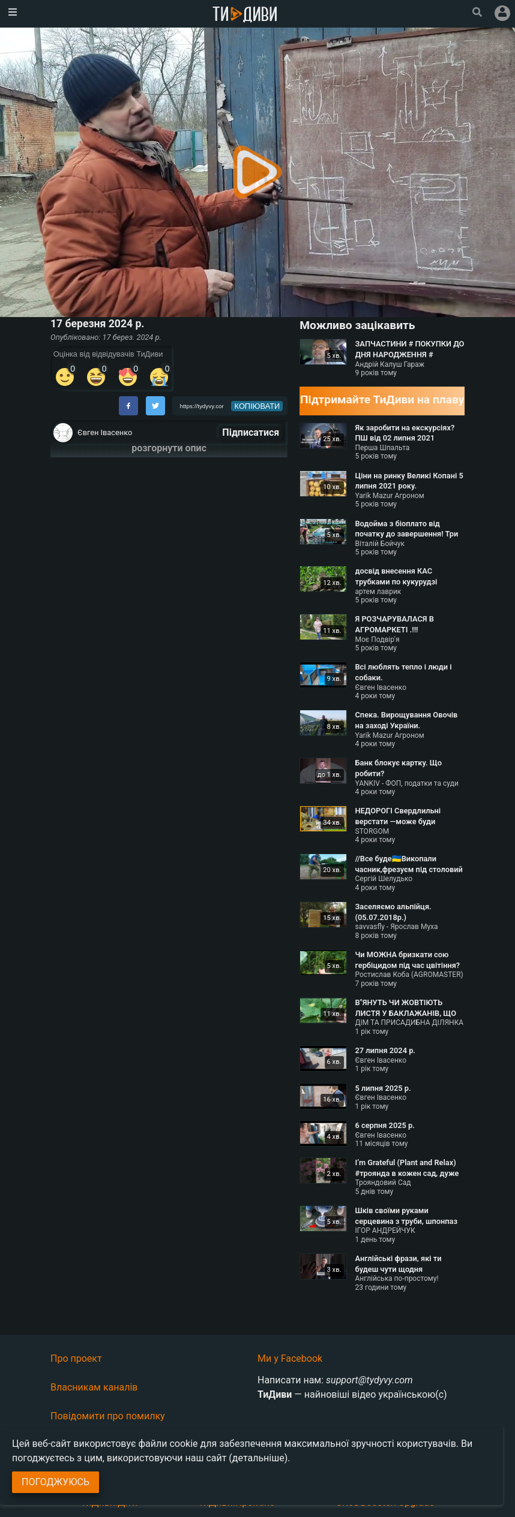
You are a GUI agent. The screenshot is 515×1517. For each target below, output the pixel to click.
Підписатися (250, 432)
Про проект (76, 1358)
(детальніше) (258, 1458)
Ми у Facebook (290, 1358)
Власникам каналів (94, 1387)
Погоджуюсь (55, 1482)
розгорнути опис (168, 448)
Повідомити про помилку (107, 1416)
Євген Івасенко (104, 432)
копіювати (257, 406)
